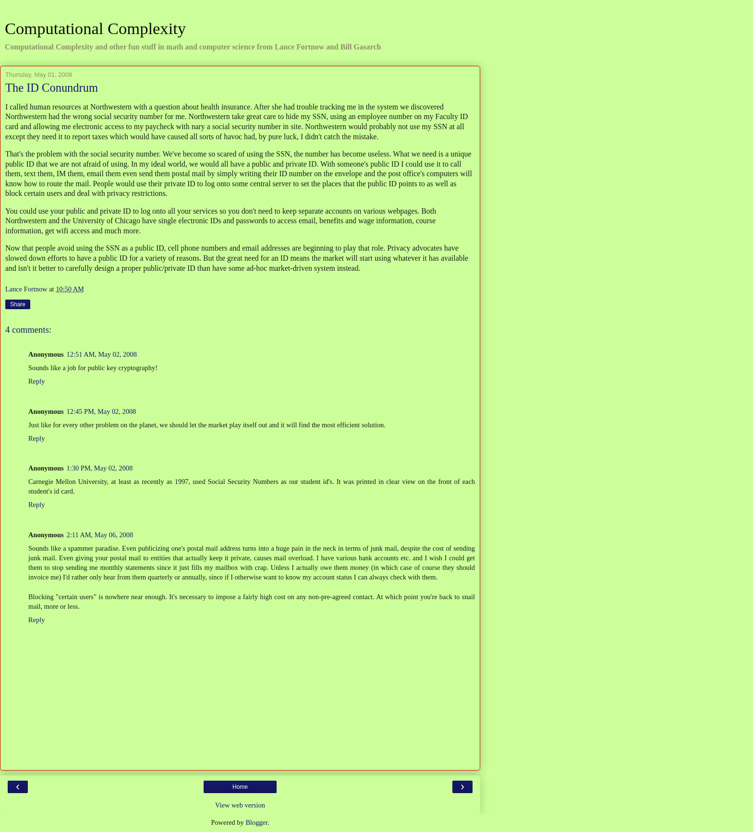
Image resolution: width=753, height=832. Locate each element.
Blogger (256, 822)
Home (240, 787)
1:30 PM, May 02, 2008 (100, 468)
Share (17, 304)
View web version (240, 805)
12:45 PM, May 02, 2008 (101, 411)
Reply (36, 381)
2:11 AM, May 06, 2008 (100, 535)
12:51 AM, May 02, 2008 (102, 354)
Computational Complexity (95, 28)
